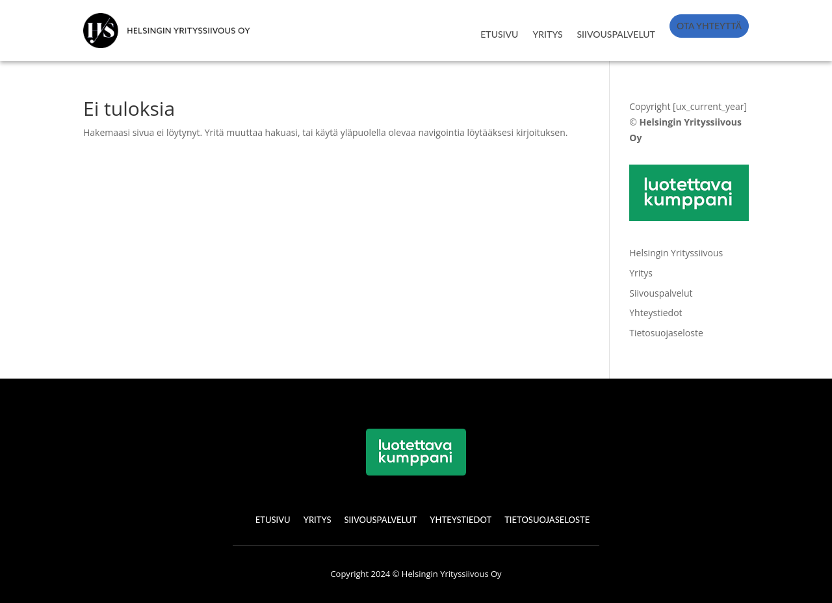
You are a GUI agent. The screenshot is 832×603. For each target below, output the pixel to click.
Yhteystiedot (655, 312)
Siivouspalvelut (660, 293)
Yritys (641, 273)
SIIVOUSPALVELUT (616, 34)
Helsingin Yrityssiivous (676, 253)
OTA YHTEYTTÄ (709, 25)
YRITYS (547, 34)
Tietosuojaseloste (666, 333)
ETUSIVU (499, 34)
